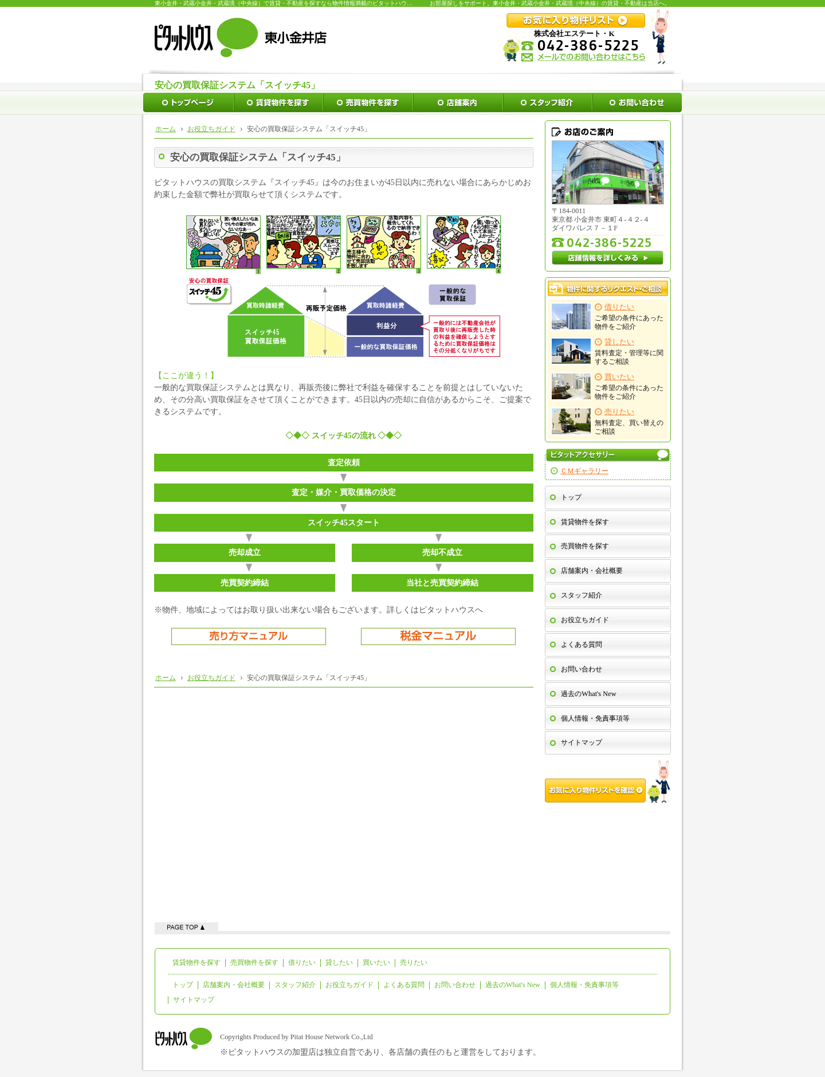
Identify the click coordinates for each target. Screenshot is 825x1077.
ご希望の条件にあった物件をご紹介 (608, 316)
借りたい (302, 962)
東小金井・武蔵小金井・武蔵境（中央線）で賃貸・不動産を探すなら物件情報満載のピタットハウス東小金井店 (298, 3)
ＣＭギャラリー (584, 471)
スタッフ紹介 (581, 595)
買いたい (376, 962)
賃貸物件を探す (585, 522)
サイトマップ (581, 742)
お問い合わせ (581, 669)
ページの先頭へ (186, 926)
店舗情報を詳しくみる (608, 257)
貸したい (339, 962)
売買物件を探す (585, 546)
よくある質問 (581, 644)
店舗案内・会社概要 (592, 571)
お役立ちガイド (585, 620)
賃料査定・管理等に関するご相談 (608, 351)
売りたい (413, 962)
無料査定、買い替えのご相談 (608, 421)
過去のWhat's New (588, 694)
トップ (571, 497)
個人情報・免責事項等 (595, 718)
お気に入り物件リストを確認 (608, 781)
